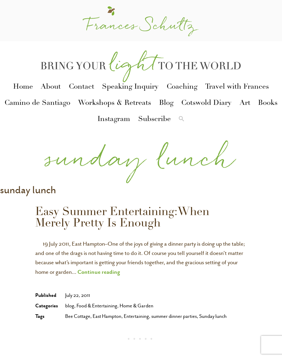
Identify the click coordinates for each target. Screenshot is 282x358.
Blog (166, 103)
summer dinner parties (174, 316)
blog (69, 306)
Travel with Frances (237, 87)
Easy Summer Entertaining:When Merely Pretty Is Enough (122, 218)
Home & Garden (136, 306)
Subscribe (154, 119)
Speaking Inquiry (130, 87)
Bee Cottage (77, 316)
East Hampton (107, 316)
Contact (81, 87)
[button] (181, 120)
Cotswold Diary (206, 103)
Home (23, 87)
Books (268, 103)
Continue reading (98, 271)
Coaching (182, 87)
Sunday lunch (213, 316)
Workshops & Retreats (114, 103)
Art (245, 103)
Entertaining (136, 316)
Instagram (113, 119)
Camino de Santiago (37, 103)
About (51, 87)
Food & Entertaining (97, 306)
